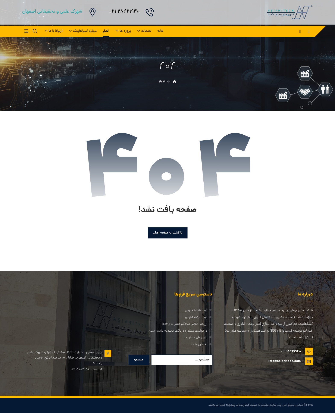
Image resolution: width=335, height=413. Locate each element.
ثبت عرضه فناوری (198, 317)
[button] (308, 31)
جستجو (138, 360)
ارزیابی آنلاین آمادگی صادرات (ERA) (187, 324)
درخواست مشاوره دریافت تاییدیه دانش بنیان (180, 331)
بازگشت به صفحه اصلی (167, 232)
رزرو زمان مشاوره (199, 338)
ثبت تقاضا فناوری (198, 311)
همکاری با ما (201, 345)
